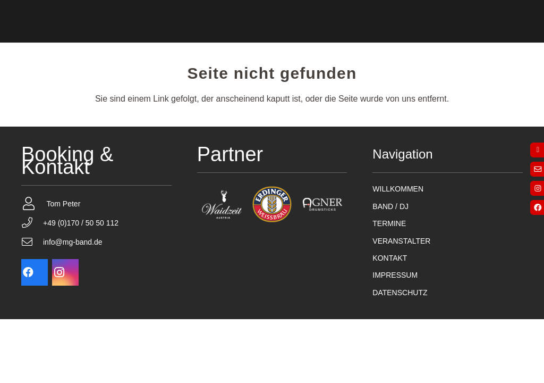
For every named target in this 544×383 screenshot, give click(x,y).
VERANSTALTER (401, 241)
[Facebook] (34, 272)
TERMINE (389, 223)
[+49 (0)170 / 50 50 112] (32, 223)
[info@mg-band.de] (32, 242)
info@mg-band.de (73, 242)
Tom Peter (64, 203)
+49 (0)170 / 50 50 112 (80, 223)
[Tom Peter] (34, 203)
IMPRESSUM (395, 275)
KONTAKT (389, 258)
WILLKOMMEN (397, 189)
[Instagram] (65, 272)
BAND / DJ (390, 206)
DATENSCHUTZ (399, 292)
